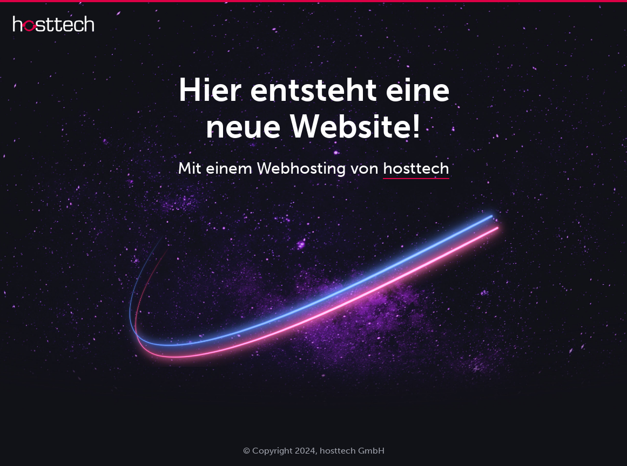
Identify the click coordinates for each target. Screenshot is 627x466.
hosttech (416, 168)
